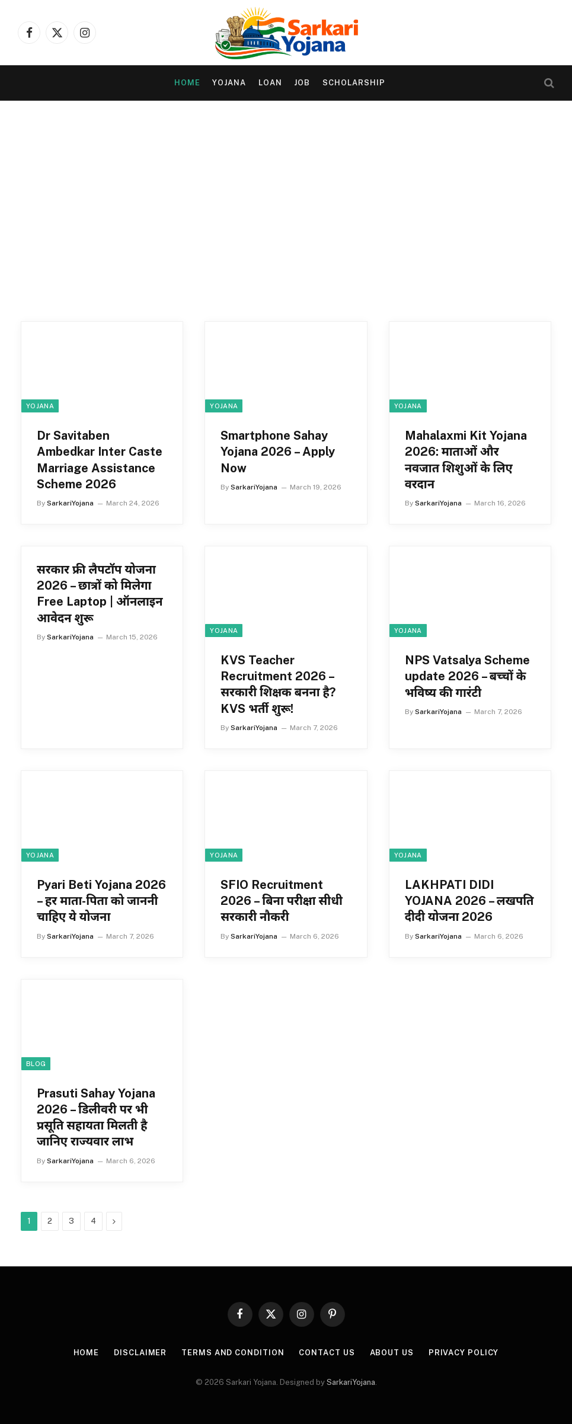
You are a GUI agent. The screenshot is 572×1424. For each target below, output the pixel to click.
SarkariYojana (70, 503)
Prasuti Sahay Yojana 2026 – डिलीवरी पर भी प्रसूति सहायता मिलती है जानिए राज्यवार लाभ (96, 1117)
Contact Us (326, 1352)
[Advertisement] (286, 214)
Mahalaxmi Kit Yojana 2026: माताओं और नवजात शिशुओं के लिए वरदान (466, 459)
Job (302, 82)
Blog (36, 1063)
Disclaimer (140, 1352)
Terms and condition (232, 1352)
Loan (270, 82)
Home (187, 82)
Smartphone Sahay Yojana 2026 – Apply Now (278, 451)
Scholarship (353, 82)
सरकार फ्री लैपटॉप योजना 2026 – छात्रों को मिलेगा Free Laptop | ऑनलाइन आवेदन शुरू (100, 593)
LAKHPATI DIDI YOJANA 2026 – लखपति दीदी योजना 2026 (469, 901)
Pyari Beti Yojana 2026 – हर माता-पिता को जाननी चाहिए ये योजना (101, 901)
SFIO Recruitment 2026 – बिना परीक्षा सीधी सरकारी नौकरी (282, 901)
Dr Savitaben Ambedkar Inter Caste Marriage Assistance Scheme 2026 (99, 459)
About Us (392, 1352)
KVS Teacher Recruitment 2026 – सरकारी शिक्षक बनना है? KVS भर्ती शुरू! (278, 684)
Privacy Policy (464, 1352)
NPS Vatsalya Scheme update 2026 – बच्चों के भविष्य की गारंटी (467, 676)
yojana (229, 82)
